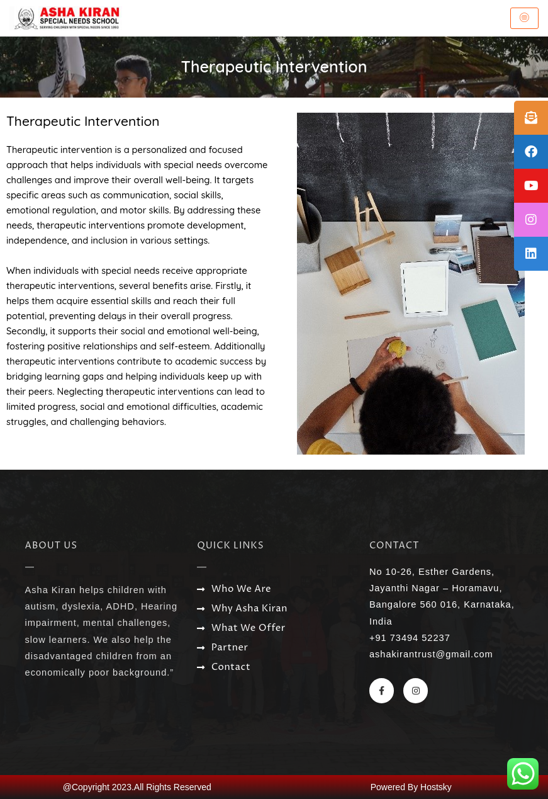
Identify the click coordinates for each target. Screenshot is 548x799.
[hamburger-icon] (524, 18)
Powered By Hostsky (411, 787)
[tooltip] (531, 118)
